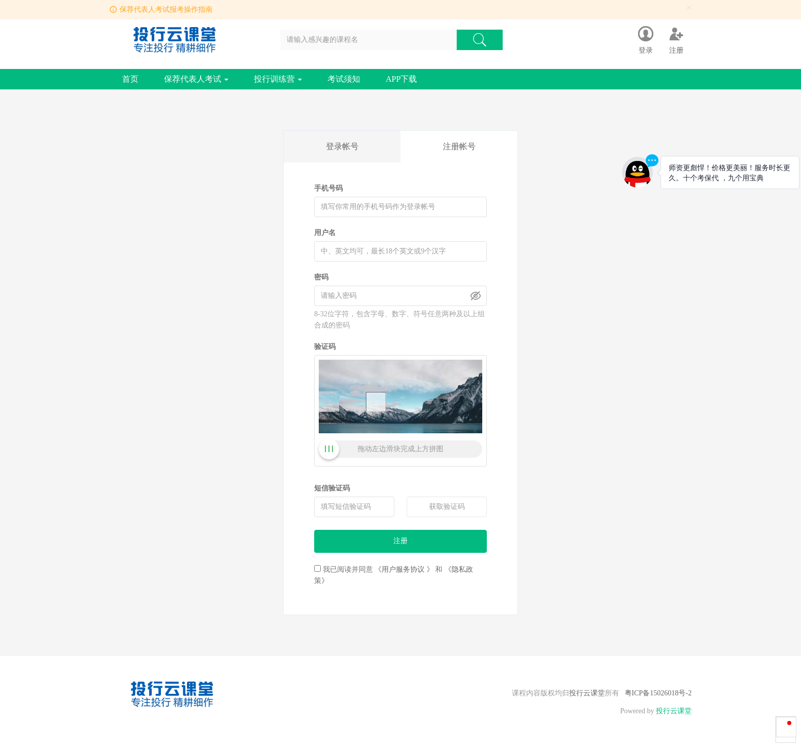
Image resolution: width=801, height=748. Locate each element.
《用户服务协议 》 (404, 569)
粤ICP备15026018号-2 (658, 693)
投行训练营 (278, 79)
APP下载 (401, 79)
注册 (400, 541)
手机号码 (328, 188)
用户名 (325, 233)
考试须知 (343, 79)
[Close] (689, 8)
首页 (130, 79)
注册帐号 (459, 146)
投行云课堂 (587, 693)
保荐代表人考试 (196, 79)
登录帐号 (342, 146)
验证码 (325, 346)
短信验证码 (332, 488)
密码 (321, 277)
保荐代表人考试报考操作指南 (166, 9)
